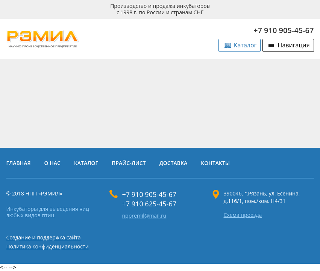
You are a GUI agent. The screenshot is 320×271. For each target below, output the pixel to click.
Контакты (215, 163)
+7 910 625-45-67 (149, 203)
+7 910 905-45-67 (283, 30)
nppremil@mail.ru (144, 216)
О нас (52, 163)
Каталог (245, 45)
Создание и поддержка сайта (43, 237)
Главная (18, 163)
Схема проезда (243, 215)
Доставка (173, 163)
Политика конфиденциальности (47, 246)
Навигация (294, 45)
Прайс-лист (129, 163)
